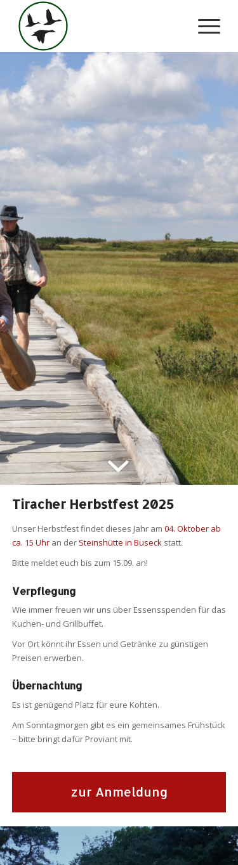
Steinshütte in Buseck (120, 542)
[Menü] (202, 26)
